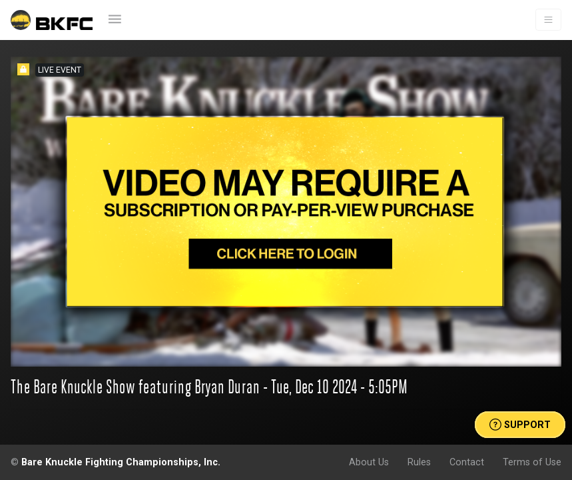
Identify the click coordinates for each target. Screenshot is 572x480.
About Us (369, 462)
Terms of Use (532, 462)
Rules (419, 462)
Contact (466, 462)
